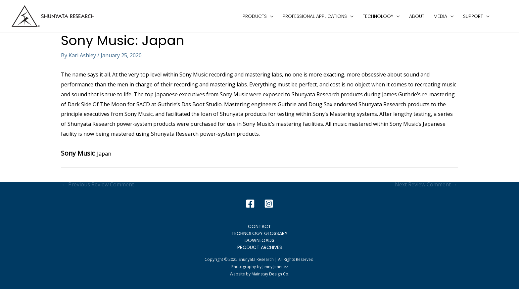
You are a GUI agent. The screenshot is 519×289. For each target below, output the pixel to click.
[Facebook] (250, 203)
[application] (270, 16)
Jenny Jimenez (275, 266)
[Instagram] (268, 203)
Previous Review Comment (98, 184)
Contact (259, 226)
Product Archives (259, 247)
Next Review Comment (426, 184)
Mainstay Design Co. (270, 274)
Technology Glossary (259, 233)
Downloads (259, 240)
